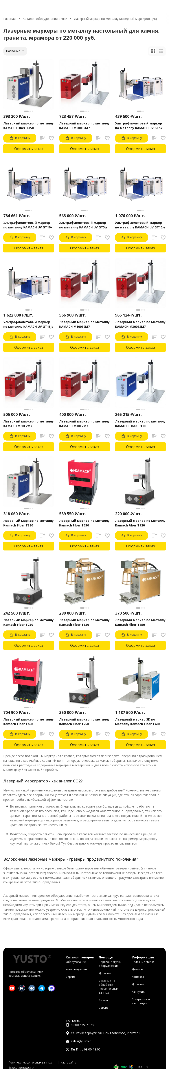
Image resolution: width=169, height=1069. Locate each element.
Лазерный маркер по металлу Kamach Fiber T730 (28, 622)
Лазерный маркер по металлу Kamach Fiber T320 (28, 523)
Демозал (137, 969)
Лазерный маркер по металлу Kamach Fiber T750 (84, 721)
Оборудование (76, 962)
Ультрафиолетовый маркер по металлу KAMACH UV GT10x (27, 224)
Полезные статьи (143, 962)
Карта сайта (68, 1062)
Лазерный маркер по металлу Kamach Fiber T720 (140, 523)
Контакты (138, 977)
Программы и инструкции (141, 1001)
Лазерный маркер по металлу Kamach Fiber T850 (140, 622)
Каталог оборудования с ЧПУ (45, 19)
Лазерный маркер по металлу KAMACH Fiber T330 (140, 423)
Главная (9, 19)
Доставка (105, 973)
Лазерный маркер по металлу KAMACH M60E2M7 (28, 423)
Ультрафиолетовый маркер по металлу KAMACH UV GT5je (83, 224)
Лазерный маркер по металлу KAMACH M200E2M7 (84, 125)
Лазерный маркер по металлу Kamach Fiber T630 (84, 523)
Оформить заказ (28, 148)
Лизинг (103, 1000)
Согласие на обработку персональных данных (108, 987)
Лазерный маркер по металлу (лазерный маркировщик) (115, 19)
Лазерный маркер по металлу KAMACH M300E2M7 (140, 324)
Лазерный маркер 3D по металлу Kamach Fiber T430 (137, 721)
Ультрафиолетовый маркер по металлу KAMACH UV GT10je (140, 224)
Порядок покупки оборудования (110, 964)
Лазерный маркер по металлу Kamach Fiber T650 (28, 721)
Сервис (70, 977)
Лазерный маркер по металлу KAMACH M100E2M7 (84, 324)
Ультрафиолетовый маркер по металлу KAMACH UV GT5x (138, 125)
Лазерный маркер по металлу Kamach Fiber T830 (84, 622)
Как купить (138, 992)
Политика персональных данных (30, 1062)
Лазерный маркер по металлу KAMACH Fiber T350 (28, 125)
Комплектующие (76, 969)
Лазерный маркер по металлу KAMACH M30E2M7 (84, 423)
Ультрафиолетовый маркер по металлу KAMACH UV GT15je (28, 324)
